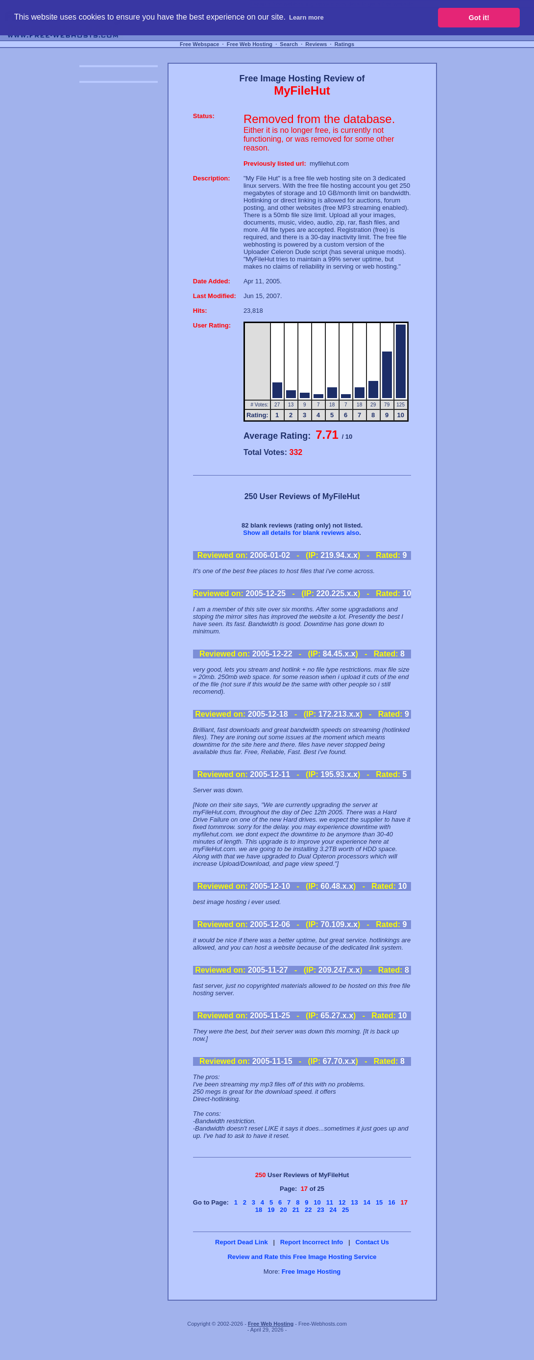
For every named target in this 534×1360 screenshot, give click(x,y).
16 (391, 1202)
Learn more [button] (306, 17)
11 (329, 1202)
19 (270, 1209)
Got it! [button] (479, 18)
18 (258, 1209)
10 (317, 1202)
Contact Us (372, 1242)
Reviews (316, 44)
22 (308, 1209)
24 (333, 1209)
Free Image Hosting (311, 1271)
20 (283, 1209)
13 (354, 1202)
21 (295, 1209)
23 (320, 1209)
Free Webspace (199, 44)
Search (288, 44)
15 (379, 1202)
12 (342, 1202)
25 (345, 1209)
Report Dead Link (241, 1242)
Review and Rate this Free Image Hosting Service (301, 1256)
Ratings (344, 44)
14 (367, 1202)
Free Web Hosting (249, 44)
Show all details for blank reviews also (301, 532)
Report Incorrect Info (311, 1242)
